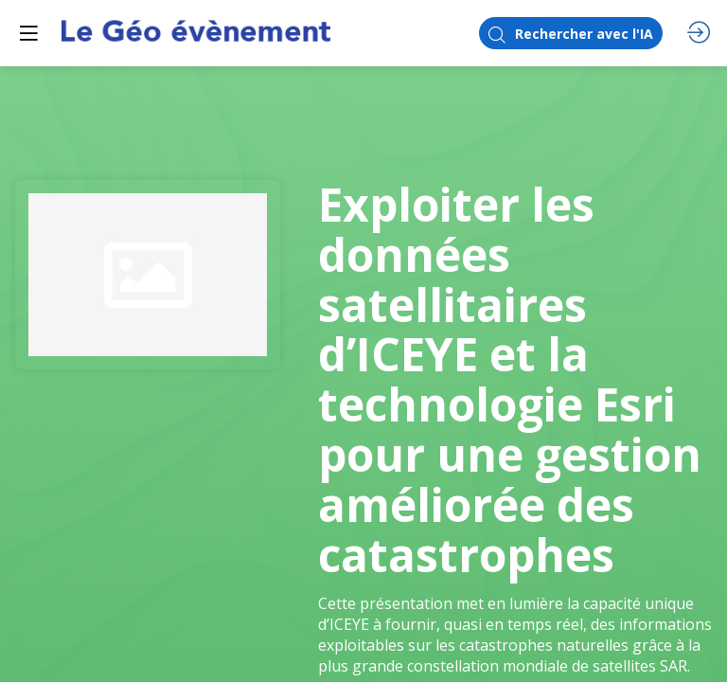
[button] (28, 33)
